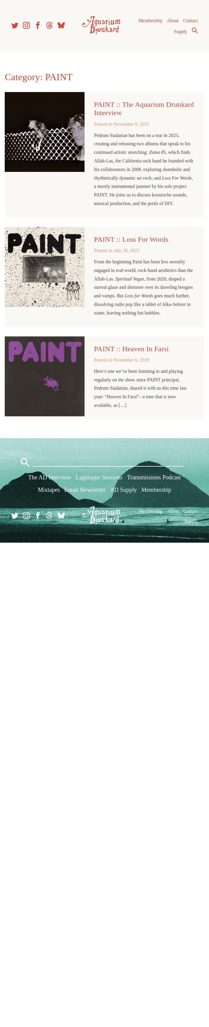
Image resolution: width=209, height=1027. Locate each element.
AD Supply (123, 489)
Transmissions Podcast (154, 477)
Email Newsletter (85, 489)
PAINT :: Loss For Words (131, 239)
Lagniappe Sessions (99, 477)
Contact (190, 20)
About (173, 20)
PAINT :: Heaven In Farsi (131, 349)
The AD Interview (49, 477)
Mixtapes (49, 489)
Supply (180, 31)
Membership (150, 20)
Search (195, 30)
